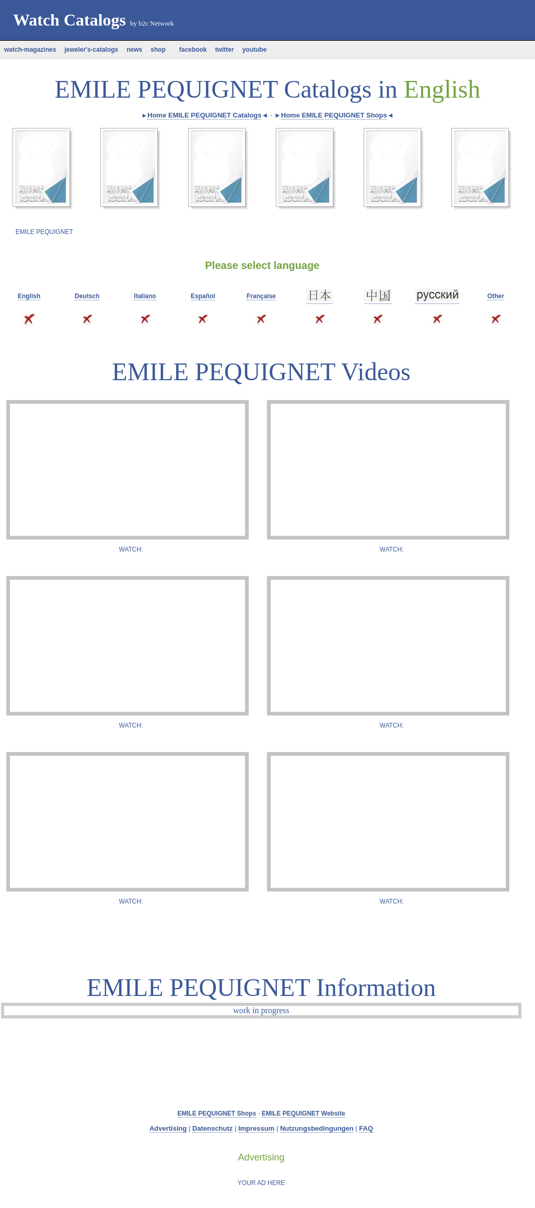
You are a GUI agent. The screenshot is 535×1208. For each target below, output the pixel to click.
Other (495, 296)
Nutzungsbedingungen (317, 1128)
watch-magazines (30, 49)
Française (261, 296)
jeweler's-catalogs (91, 49)
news (134, 49)
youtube (254, 49)
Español (203, 296)
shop (158, 49)
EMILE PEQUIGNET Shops (216, 1113)
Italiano (145, 296)
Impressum (256, 1128)
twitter (224, 49)
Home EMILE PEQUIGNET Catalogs (204, 115)
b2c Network (156, 23)
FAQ (366, 1128)
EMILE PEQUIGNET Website (303, 1113)
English (29, 296)
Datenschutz (212, 1128)
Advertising (168, 1128)
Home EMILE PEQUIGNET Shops (334, 115)
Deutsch (87, 296)
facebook (190, 49)
